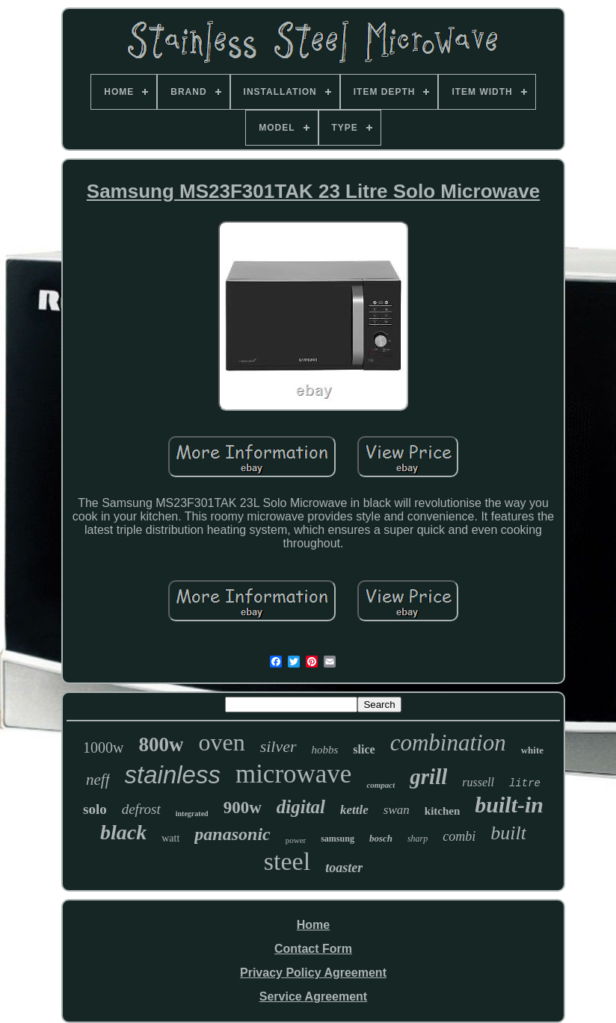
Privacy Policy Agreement (313, 972)
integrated (192, 813)
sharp (417, 838)
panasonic (232, 834)
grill (428, 777)
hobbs (325, 750)
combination (448, 743)
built (508, 833)
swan (397, 810)
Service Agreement (313, 996)
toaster (344, 867)
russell (478, 782)
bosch (380, 838)
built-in (509, 804)
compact (380, 784)
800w (160, 744)
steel (287, 861)
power (296, 840)
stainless (173, 775)
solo (95, 809)
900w (243, 807)
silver (278, 746)
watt (170, 838)
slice (364, 749)
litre (524, 783)
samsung (337, 838)
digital (301, 807)
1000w (103, 747)
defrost (141, 809)
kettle (354, 810)
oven (221, 742)
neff (98, 780)
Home (313, 924)
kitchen (443, 811)
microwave (293, 774)
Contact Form (313, 948)
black (123, 832)
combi (459, 836)
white (532, 750)
